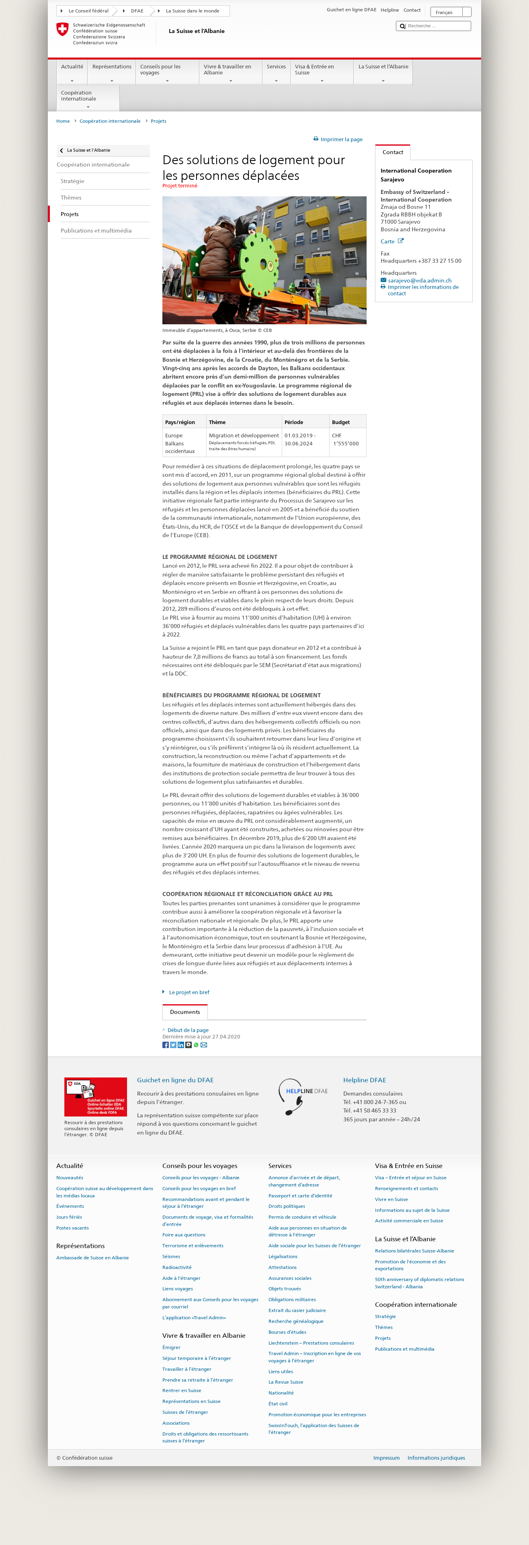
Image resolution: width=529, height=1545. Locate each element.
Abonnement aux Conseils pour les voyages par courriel (210, 1345)
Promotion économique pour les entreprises (317, 1457)
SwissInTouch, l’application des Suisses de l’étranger (314, 1471)
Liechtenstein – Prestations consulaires (311, 1385)
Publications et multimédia (405, 1391)
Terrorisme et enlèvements (192, 1288)
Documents (181, 1011)
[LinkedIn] (181, 1087)
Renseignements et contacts (406, 1231)
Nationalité (281, 1435)
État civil (278, 1446)
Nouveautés (69, 1220)
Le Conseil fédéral (89, 11)
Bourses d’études (287, 1375)
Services (276, 74)
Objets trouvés (285, 1331)
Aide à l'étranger (181, 1320)
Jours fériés (69, 1260)
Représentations (111, 74)
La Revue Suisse (286, 1425)
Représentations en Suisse (191, 1444)
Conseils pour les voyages (167, 74)
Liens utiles (281, 1414)
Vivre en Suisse (391, 1242)
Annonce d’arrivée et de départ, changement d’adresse (304, 1223)
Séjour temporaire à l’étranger (196, 1401)
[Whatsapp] (197, 1087)
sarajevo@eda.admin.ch (420, 280)
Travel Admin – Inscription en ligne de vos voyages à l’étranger (315, 1399)
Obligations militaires (292, 1342)
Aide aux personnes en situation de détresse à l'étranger (308, 1274)
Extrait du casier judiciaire (297, 1353)
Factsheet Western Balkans (251, 1028)
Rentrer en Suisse (181, 1433)
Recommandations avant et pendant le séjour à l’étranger (206, 1245)
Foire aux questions (183, 1277)
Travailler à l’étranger (186, 1412)
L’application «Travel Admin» (194, 1360)
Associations (176, 1466)
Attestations (283, 1310)
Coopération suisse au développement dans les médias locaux (104, 1234)
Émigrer (171, 1390)
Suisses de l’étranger (185, 1455)
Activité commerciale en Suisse (409, 1263)
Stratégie (385, 1359)
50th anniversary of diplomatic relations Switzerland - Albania (419, 1325)
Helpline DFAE (364, 1123)
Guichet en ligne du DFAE (175, 1123)
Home (63, 121)
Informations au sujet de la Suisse (412, 1252)
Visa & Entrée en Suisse (322, 74)
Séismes (171, 1299)
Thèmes (384, 1370)
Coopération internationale (88, 100)
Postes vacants (72, 1270)
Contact (389, 151)
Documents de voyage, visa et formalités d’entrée (207, 1263)
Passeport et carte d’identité (300, 1238)
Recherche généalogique (296, 1364)
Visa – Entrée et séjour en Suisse (411, 1220)
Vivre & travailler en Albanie (231, 74)
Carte (392, 241)
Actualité (72, 74)
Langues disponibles (202, 1045)
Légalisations (283, 1299)
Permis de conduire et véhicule (302, 1260)
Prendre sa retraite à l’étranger (197, 1422)
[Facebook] (166, 1087)
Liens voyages (177, 1331)
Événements (70, 1249)
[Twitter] (174, 1087)
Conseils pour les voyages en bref (199, 1231)
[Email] (204, 1087)
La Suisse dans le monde (192, 11)
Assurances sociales (290, 1320)
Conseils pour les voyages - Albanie (201, 1220)
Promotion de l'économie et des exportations (410, 1308)
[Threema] (189, 1087)
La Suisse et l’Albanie (383, 74)
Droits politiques (287, 1249)
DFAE (137, 11)
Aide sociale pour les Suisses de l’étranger (315, 1288)
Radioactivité (177, 1310)
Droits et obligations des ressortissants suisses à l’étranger (205, 1479)
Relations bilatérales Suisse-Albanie (414, 1293)
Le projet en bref (188, 992)
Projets (383, 1381)
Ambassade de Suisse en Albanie (92, 1300)
